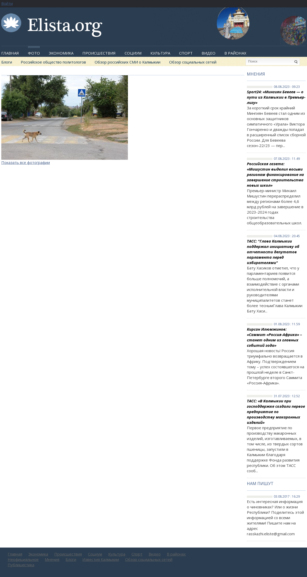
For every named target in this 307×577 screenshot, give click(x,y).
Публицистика (21, 564)
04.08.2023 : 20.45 (287, 236)
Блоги (6, 62)
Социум (133, 53)
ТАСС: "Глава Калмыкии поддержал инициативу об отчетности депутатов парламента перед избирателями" (273, 251)
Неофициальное (23, 559)
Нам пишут (260, 483)
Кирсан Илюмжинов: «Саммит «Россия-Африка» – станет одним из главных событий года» (274, 337)
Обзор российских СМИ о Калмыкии (127, 62)
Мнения (256, 74)
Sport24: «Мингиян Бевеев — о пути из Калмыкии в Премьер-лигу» (276, 97)
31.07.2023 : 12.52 (287, 396)
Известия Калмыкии (100, 559)
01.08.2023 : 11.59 (287, 324)
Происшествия (99, 53)
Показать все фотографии (25, 162)
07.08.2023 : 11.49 (287, 159)
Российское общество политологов (53, 62)
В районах (235, 53)
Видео (208, 53)
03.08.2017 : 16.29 (287, 497)
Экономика (61, 53)
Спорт (186, 53)
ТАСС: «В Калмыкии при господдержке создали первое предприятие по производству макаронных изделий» (276, 411)
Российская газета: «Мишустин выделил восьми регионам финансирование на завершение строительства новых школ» (275, 174)
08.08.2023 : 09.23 (287, 87)
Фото (34, 53)
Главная (10, 53)
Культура (160, 53)
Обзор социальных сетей (192, 62)
